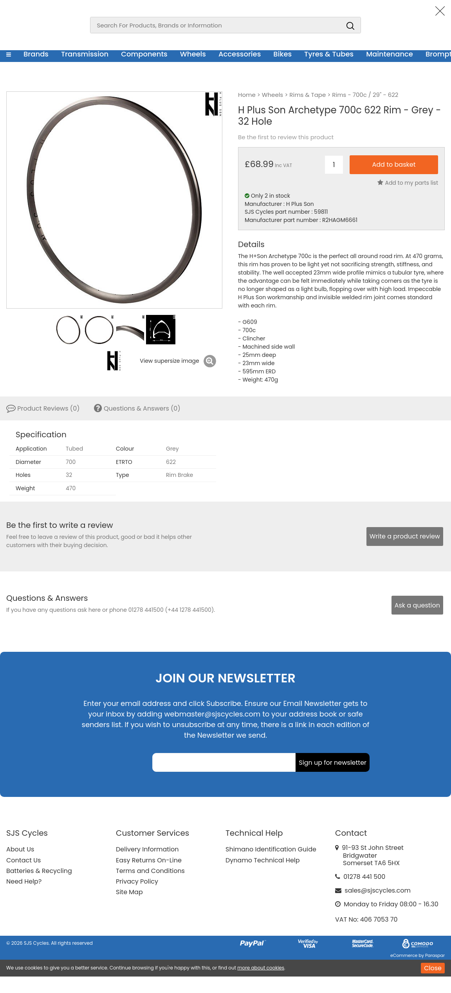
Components (144, 54)
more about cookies (260, 967)
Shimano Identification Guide (271, 849)
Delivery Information (147, 849)
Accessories (239, 54)
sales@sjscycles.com (378, 890)
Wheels (193, 54)
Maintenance (389, 54)
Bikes (282, 54)
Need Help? (23, 881)
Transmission (84, 54)
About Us (20, 849)
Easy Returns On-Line (149, 860)
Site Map (129, 892)
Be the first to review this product (286, 137)
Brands (36, 54)
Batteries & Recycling (39, 870)
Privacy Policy (137, 881)
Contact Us (23, 860)
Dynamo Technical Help (263, 860)
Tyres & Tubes (329, 54)
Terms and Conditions (150, 870)
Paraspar (435, 955)
